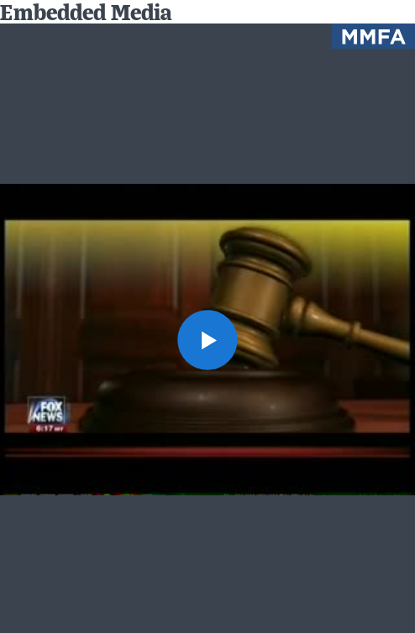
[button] (207, 340)
